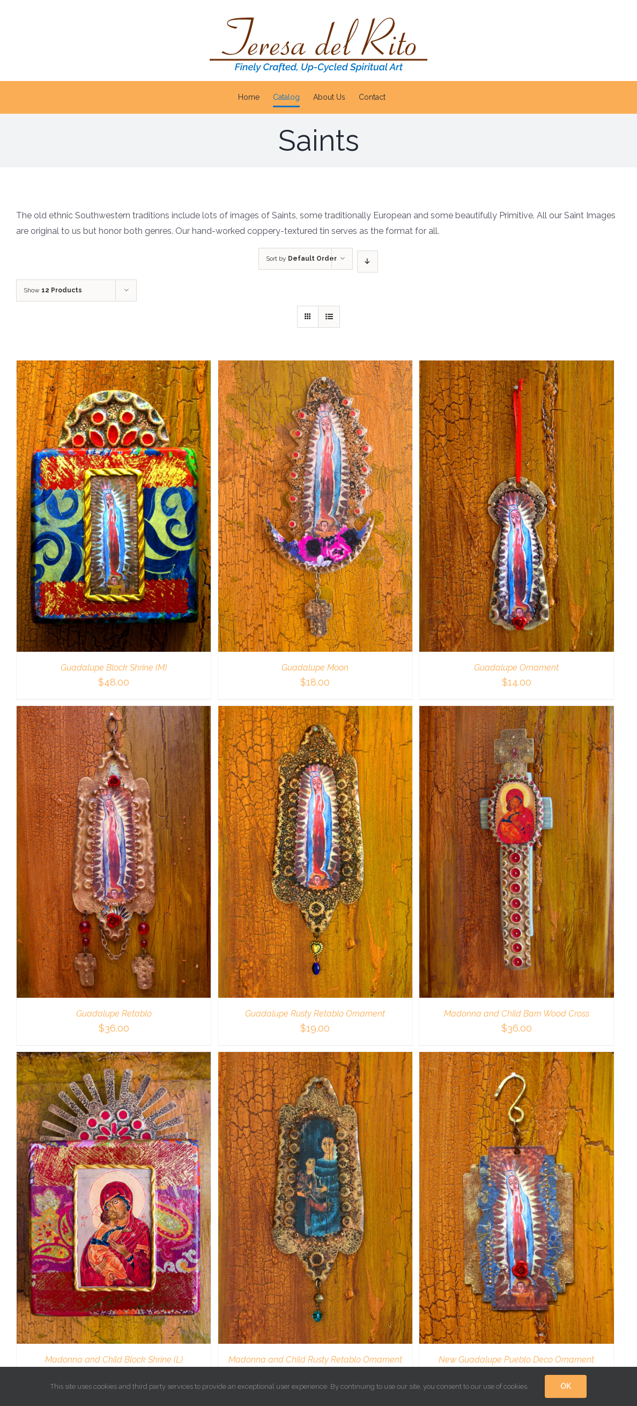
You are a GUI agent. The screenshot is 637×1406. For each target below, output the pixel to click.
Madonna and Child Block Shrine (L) (114, 1360)
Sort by (301, 258)
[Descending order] (367, 262)
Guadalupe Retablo (114, 1014)
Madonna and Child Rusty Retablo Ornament (315, 1360)
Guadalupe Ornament (516, 667)
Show (53, 290)
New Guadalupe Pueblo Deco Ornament (516, 1360)
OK (565, 1386)
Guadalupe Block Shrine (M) (114, 667)
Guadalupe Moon (315, 667)
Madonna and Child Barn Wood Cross (516, 1014)
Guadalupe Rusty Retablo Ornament (315, 1014)
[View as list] (328, 316)
